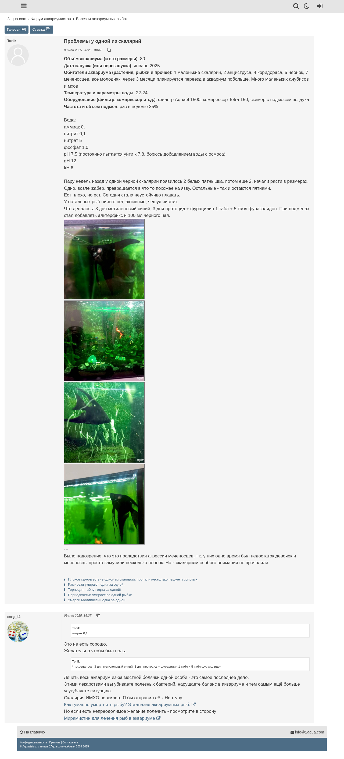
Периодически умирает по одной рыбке (100, 595)
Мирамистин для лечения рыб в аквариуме (109, 718)
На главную (32, 732)
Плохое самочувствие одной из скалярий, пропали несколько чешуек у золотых (132, 579)
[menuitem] (33, 742)
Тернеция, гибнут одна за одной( (94, 590)
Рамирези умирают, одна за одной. (96, 584)
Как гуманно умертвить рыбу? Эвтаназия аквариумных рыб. (127, 704)
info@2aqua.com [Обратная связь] (307, 732)
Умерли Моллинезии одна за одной (96, 600)
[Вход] (318, 7)
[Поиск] (296, 7)
